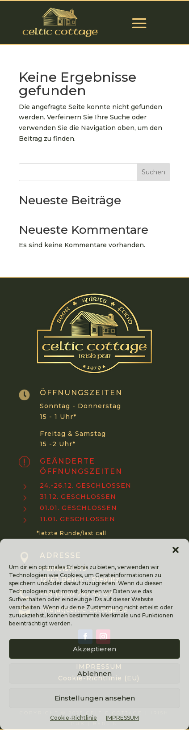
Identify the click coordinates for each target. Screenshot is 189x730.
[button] (175, 549)
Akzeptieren (94, 649)
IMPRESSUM (122, 717)
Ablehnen (94, 673)
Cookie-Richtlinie (73, 717)
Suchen (153, 172)
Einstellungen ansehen (95, 698)
